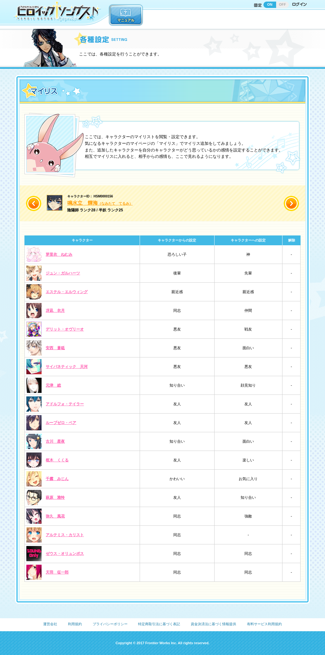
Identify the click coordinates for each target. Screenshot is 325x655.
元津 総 (53, 385)
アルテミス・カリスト (65, 535)
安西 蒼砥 (55, 348)
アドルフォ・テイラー (65, 404)
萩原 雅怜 (55, 497)
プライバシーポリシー (110, 624)
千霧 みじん (57, 479)
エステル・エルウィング (67, 292)
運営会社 (50, 624)
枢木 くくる (57, 460)
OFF (282, 4)
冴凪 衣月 (55, 310)
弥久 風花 (55, 516)
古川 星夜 (55, 441)
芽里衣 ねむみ (59, 254)
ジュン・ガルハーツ (63, 273)
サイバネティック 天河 (67, 366)
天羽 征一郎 (57, 572)
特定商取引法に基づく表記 (159, 624)
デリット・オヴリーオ (65, 329)
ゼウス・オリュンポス (65, 553)
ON (270, 4)
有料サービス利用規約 (264, 624)
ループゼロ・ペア (61, 423)
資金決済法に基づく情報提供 (213, 624)
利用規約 (75, 624)
